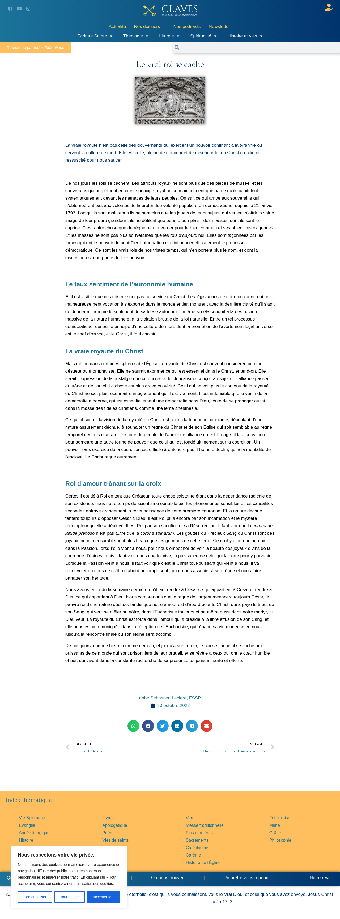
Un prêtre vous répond (245, 877)
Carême (193, 855)
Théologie (136, 36)
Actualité (117, 26)
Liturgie (169, 36)
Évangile (27, 825)
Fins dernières (199, 833)
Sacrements (197, 840)
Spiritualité (203, 36)
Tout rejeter (69, 897)
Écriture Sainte (95, 36)
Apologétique (114, 825)
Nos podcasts (187, 26)
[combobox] (259, 47)
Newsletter (219, 26)
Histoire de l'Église (203, 862)
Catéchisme (197, 847)
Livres (108, 818)
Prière (108, 833)
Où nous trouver (167, 877)
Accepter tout (104, 897)
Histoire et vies (244, 36)
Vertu (191, 818)
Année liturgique (34, 833)
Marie (274, 825)
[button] (133, 726)
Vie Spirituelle (32, 818)
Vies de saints (115, 840)
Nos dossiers (147, 26)
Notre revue (320, 877)
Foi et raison (281, 818)
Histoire (26, 840)
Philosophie (280, 840)
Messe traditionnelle (205, 825)
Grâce (275, 833)
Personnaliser (35, 897)
